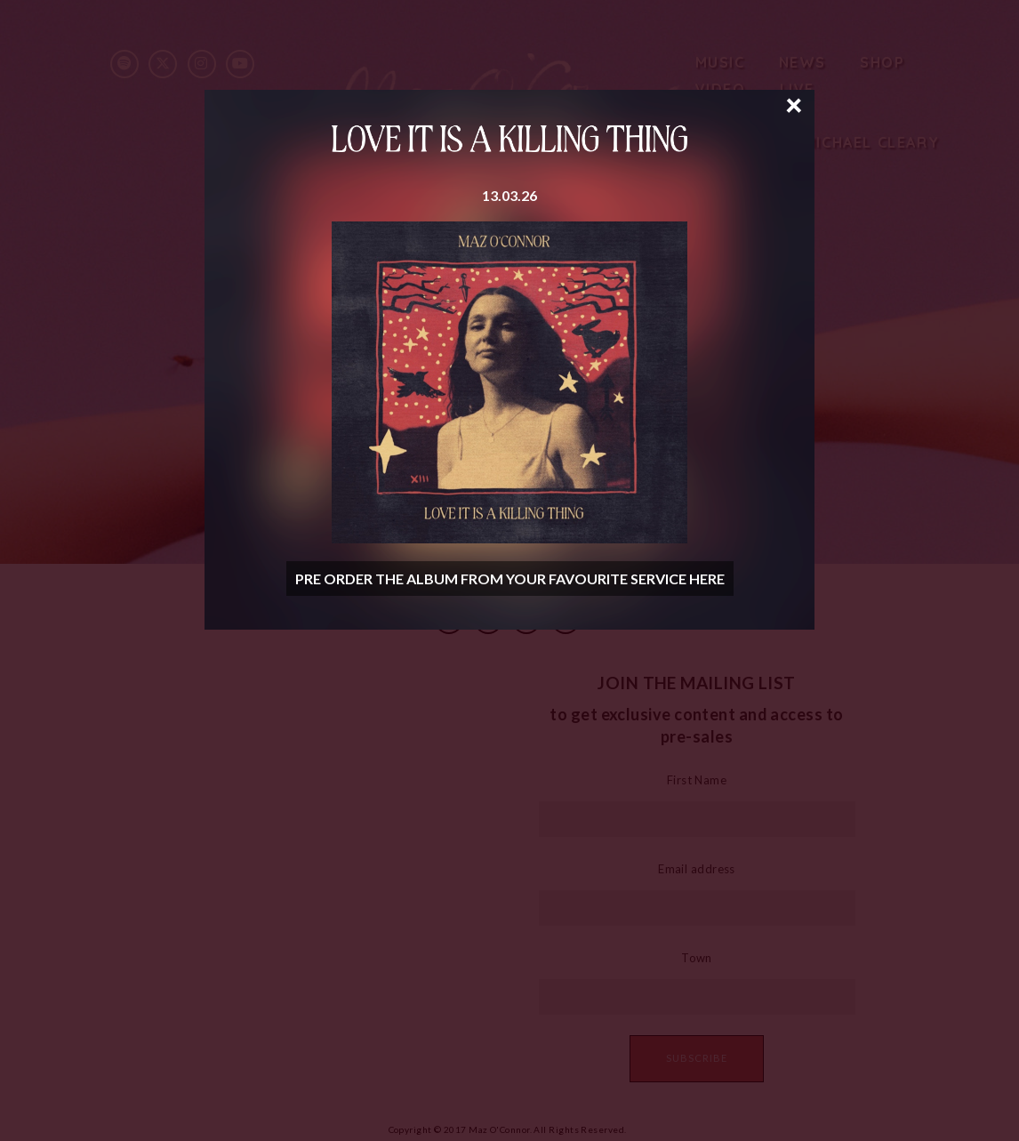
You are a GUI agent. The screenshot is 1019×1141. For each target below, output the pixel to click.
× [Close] (794, 103)
